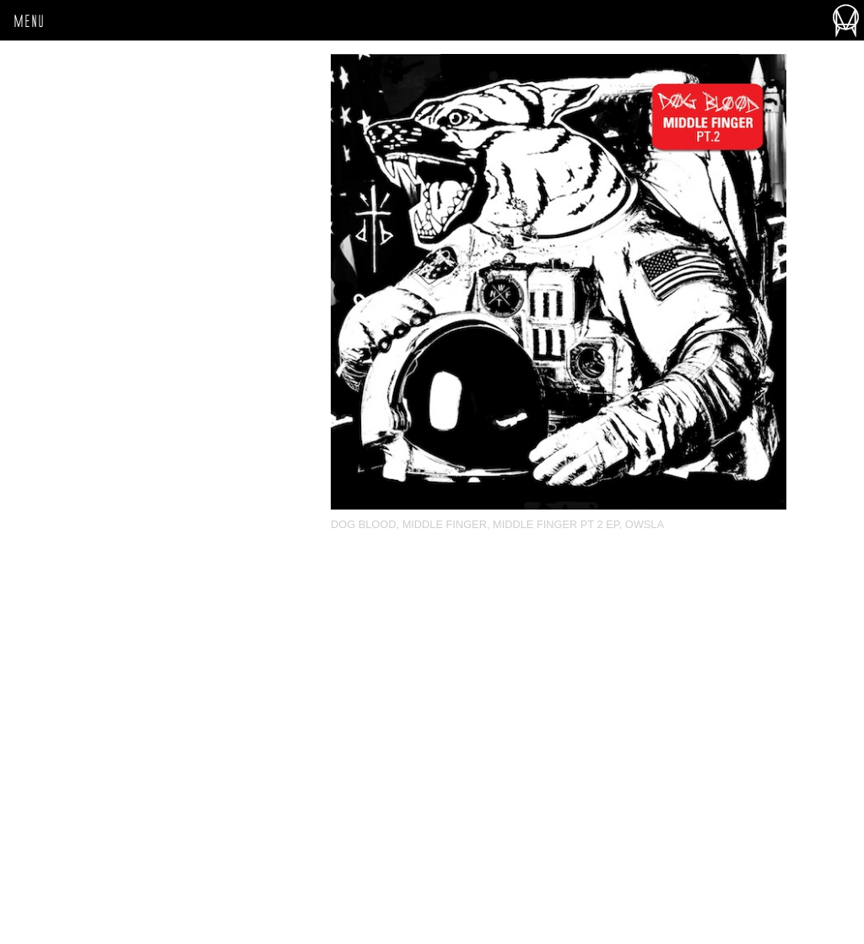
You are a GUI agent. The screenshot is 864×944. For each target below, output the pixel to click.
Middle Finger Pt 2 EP (556, 524)
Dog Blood (364, 524)
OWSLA (644, 524)
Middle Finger (444, 524)
